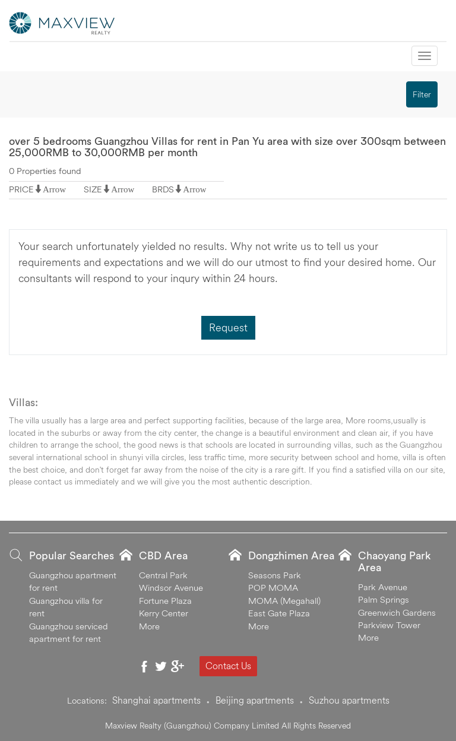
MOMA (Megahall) (284, 600)
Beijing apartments (255, 700)
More (149, 626)
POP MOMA (273, 587)
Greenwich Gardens (397, 612)
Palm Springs (383, 599)
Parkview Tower (389, 625)
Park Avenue (382, 587)
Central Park (163, 575)
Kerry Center (163, 613)
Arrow (54, 189)
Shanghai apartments (156, 700)
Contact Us (228, 666)
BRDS (163, 189)
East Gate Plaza (279, 613)
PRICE (21, 189)
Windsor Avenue (171, 587)
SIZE (93, 189)
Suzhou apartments (349, 700)
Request (228, 327)
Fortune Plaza (165, 600)
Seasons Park (274, 575)
